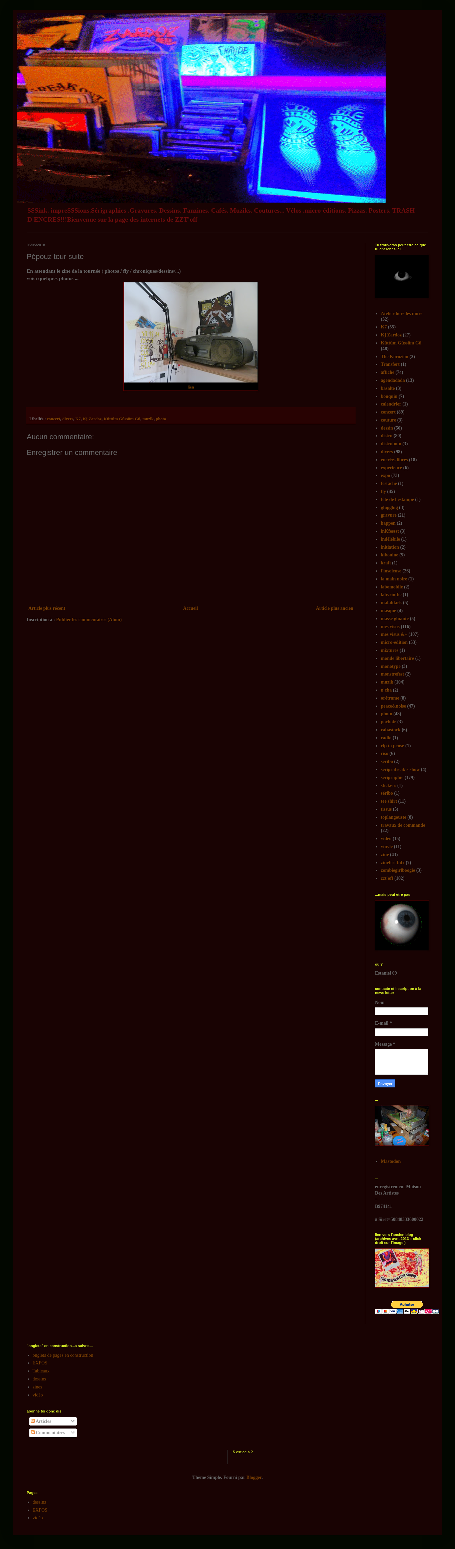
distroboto (391, 443)
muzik (148, 419)
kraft (386, 562)
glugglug (389, 507)
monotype (391, 666)
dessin (387, 428)
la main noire (394, 578)
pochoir (388, 721)
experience (391, 467)
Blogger (254, 1477)
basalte (388, 388)
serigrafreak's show (400, 769)
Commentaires (48, 1432)
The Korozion (395, 356)
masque (388, 610)
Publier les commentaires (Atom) (89, 619)
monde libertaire (397, 658)
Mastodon (391, 1161)
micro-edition (394, 642)
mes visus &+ (394, 634)
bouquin (389, 396)
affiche (387, 372)
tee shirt (389, 801)
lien (190, 387)
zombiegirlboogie (398, 870)
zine (385, 854)
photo (161, 419)
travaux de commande (403, 825)
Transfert (390, 364)
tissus (386, 809)
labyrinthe (391, 594)
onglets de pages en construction (63, 1355)
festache (389, 483)
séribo (387, 793)
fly (383, 491)
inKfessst (390, 531)
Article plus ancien (334, 608)
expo (385, 475)
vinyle (387, 846)
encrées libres (394, 459)
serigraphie (392, 777)
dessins (39, 1378)
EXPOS (40, 1362)
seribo (387, 761)
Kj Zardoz (92, 419)
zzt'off (387, 878)
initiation (390, 547)
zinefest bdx (393, 862)
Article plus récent (46, 608)
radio (386, 737)
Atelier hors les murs (402, 313)
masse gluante (395, 618)
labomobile (392, 586)
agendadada (393, 380)
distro (387, 435)
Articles (41, 1421)
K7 (78, 419)
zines (37, 1386)
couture (388, 420)
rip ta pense (392, 745)
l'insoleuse (391, 570)
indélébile (390, 539)
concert (53, 419)
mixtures (390, 650)
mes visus (390, 626)
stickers (388, 785)
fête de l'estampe (397, 499)
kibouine (389, 554)
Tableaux (41, 1370)
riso (385, 753)
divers (67, 419)
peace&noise (393, 706)
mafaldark (391, 602)
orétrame (390, 698)
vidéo (386, 838)
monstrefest (392, 674)
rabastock (391, 729)
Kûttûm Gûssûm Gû (122, 419)
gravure (389, 515)
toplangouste (393, 817)
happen (388, 523)
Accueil (190, 608)
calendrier (391, 404)
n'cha (386, 690)
